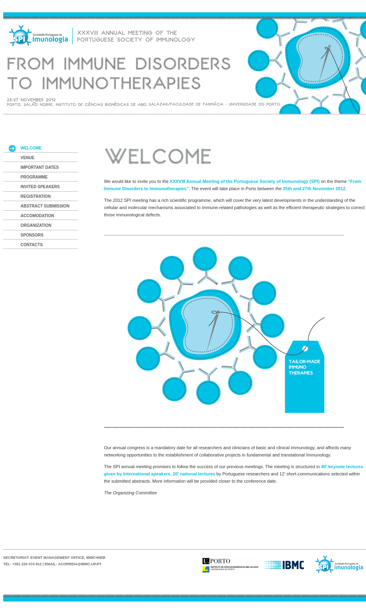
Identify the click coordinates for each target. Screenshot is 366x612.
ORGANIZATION (36, 225)
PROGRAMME (34, 177)
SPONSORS (32, 235)
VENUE (27, 158)
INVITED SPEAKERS (40, 187)
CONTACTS (32, 245)
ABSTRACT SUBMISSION (45, 206)
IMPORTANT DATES (40, 167)
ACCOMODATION (37, 216)
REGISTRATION (36, 196)
